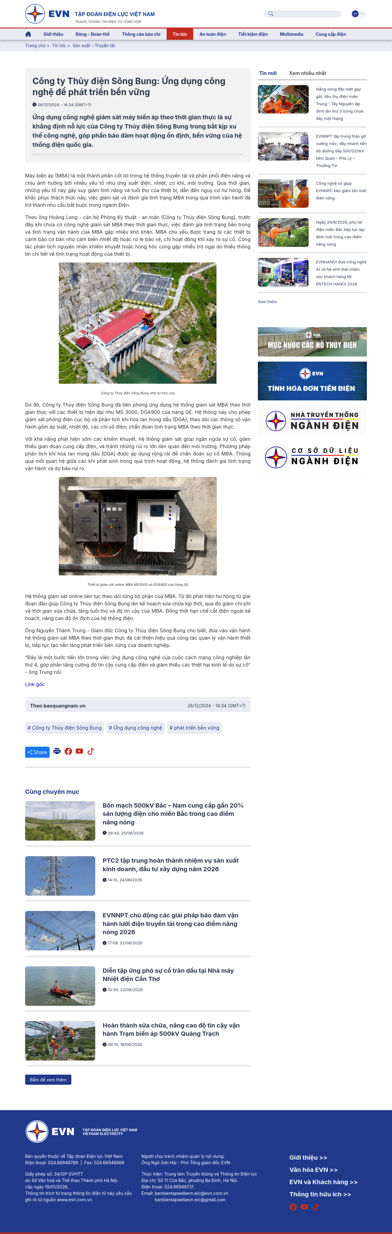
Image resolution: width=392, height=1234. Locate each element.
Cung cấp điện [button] (331, 34)
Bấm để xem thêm (48, 1079)
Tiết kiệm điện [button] (253, 34)
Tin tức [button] (180, 34)
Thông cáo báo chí (141, 34)
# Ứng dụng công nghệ (135, 728)
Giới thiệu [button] (53, 34)
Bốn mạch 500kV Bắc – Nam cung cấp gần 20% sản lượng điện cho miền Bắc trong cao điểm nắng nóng (173, 814)
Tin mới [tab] (268, 73)
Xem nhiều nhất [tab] (307, 73)
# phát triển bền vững (194, 728)
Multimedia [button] (291, 34)
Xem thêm (267, 301)
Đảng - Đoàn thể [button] (93, 34)
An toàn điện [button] (212, 34)
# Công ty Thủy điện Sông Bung (65, 728)
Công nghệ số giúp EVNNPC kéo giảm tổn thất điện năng (341, 190)
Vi (355, 14)
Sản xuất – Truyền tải (94, 45)
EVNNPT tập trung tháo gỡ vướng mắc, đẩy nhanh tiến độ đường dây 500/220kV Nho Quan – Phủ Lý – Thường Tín (341, 151)
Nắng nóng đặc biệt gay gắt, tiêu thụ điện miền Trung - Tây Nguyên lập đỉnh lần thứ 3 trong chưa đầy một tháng (339, 104)
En (362, 14)
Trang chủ (35, 45)
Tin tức (59, 45)
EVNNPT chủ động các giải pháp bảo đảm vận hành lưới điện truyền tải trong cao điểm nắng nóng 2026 (170, 924)
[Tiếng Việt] (89, 13)
